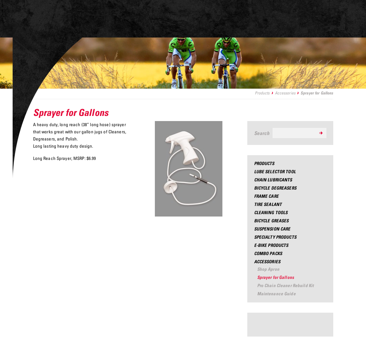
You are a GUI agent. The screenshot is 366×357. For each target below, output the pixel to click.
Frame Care (266, 196)
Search (262, 133)
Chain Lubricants (273, 179)
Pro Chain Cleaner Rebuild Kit (285, 285)
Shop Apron (268, 269)
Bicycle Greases (271, 220)
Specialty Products (275, 237)
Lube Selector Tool (275, 171)
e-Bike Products (271, 245)
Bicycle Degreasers (275, 188)
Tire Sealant (268, 204)
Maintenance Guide (276, 293)
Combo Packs (268, 253)
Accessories (285, 92)
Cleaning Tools (271, 212)
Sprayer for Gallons (275, 277)
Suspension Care (272, 229)
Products (262, 92)
